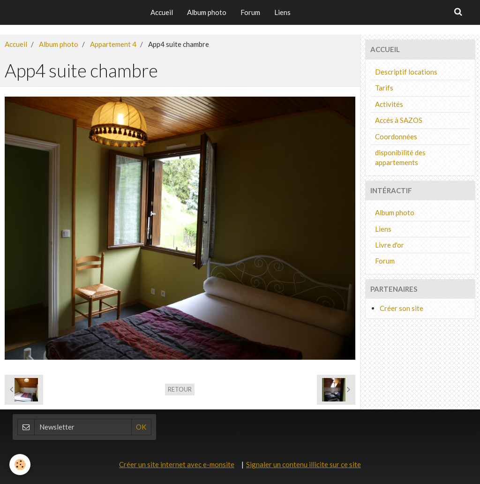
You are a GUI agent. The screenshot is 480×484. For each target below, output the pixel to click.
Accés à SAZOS (398, 120)
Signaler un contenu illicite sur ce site (303, 464)
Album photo (206, 12)
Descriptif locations (406, 72)
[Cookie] (19, 464)
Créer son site (401, 308)
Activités (389, 104)
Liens (282, 12)
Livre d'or (389, 245)
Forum (250, 12)
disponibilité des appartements (400, 157)
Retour (180, 389)
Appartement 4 (113, 44)
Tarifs (384, 87)
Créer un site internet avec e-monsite (176, 464)
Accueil (161, 12)
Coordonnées (396, 136)
